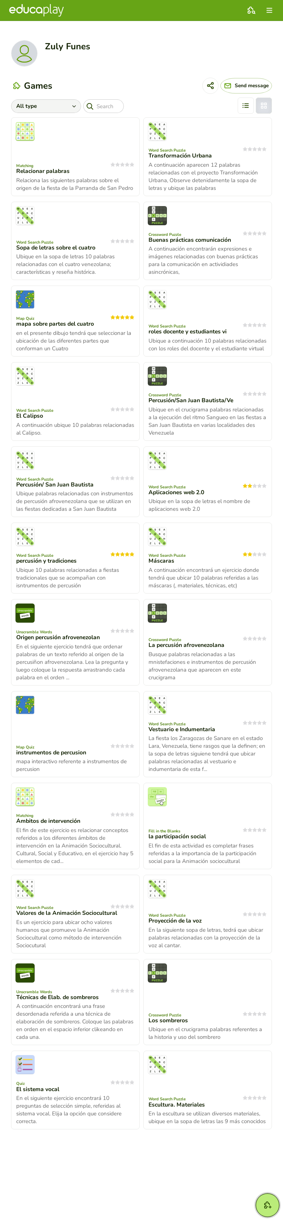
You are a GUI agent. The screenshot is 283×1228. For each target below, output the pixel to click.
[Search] (106, 106)
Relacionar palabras (43, 171)
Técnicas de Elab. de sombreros (59, 997)
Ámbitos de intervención (49, 821)
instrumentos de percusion (52, 753)
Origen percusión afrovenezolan (59, 637)
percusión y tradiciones (47, 561)
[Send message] (241, 85)
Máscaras (162, 561)
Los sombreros (169, 1020)
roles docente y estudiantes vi (189, 332)
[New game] (267, 1205)
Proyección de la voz (176, 921)
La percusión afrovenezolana (188, 645)
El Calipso (30, 416)
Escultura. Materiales (177, 1105)
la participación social (178, 836)
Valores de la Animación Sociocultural (67, 913)
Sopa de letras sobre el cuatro (57, 248)
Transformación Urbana (181, 156)
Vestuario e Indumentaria (183, 729)
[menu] (269, 10)
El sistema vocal (38, 1089)
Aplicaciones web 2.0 (178, 492)
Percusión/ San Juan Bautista (55, 485)
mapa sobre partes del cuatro (56, 324)
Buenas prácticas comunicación (191, 240)
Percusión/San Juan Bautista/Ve (191, 400)
